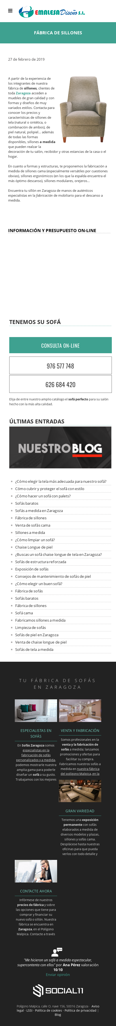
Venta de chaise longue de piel (41, 642)
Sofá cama (24, 612)
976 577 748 (60, 365)
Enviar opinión (58, 974)
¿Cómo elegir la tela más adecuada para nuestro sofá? (60, 481)
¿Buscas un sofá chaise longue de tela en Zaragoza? (58, 554)
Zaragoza (23, 93)
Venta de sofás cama (32, 525)
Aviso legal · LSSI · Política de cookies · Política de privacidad (58, 1008)
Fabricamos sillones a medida (40, 620)
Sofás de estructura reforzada (40, 561)
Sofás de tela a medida (34, 649)
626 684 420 (60, 384)
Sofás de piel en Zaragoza (36, 634)
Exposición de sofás (32, 569)
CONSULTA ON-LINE (60, 345)
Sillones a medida (30, 532)
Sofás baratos (26, 503)
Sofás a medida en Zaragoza (39, 510)
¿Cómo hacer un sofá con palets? (43, 495)
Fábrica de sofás (29, 590)
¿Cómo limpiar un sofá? (35, 539)
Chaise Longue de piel (33, 547)
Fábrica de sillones (31, 517)
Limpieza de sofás (30, 627)
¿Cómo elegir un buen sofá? (38, 583)
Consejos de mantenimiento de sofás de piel (53, 576)
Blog (58, 1014)
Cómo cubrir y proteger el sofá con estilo (49, 488)
